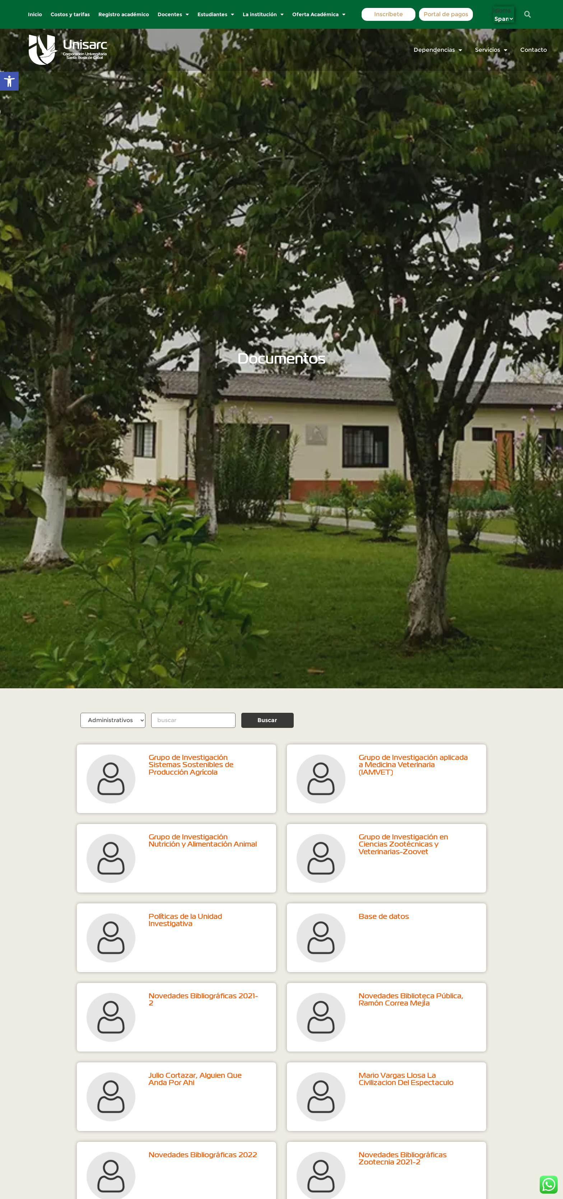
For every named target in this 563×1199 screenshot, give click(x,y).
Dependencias (438, 50)
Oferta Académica (319, 14)
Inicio (35, 14)
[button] (9, 81)
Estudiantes (216, 14)
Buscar (267, 720)
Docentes (173, 14)
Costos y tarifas (70, 14)
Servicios (491, 50)
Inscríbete (388, 14)
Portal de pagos (446, 14)
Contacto (533, 49)
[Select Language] (503, 19)
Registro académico (124, 14)
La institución (263, 14)
